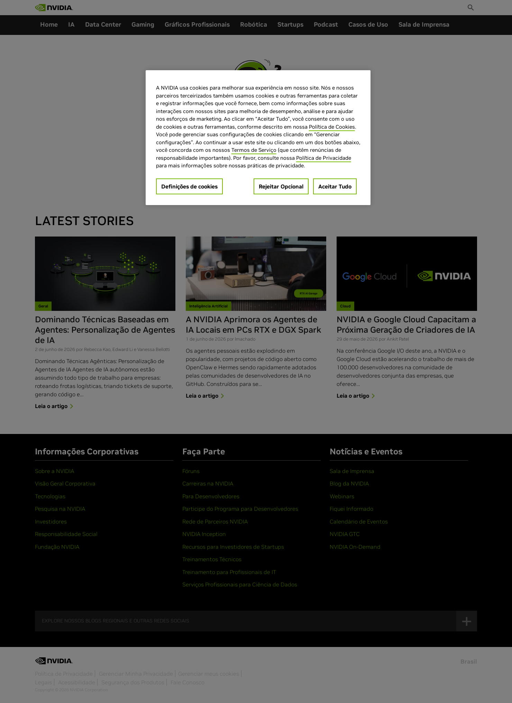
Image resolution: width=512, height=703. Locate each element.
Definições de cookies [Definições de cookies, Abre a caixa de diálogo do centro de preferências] (189, 186)
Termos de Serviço (253, 150)
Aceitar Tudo (334, 186)
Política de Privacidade (323, 158)
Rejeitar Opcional (281, 186)
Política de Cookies (332, 126)
